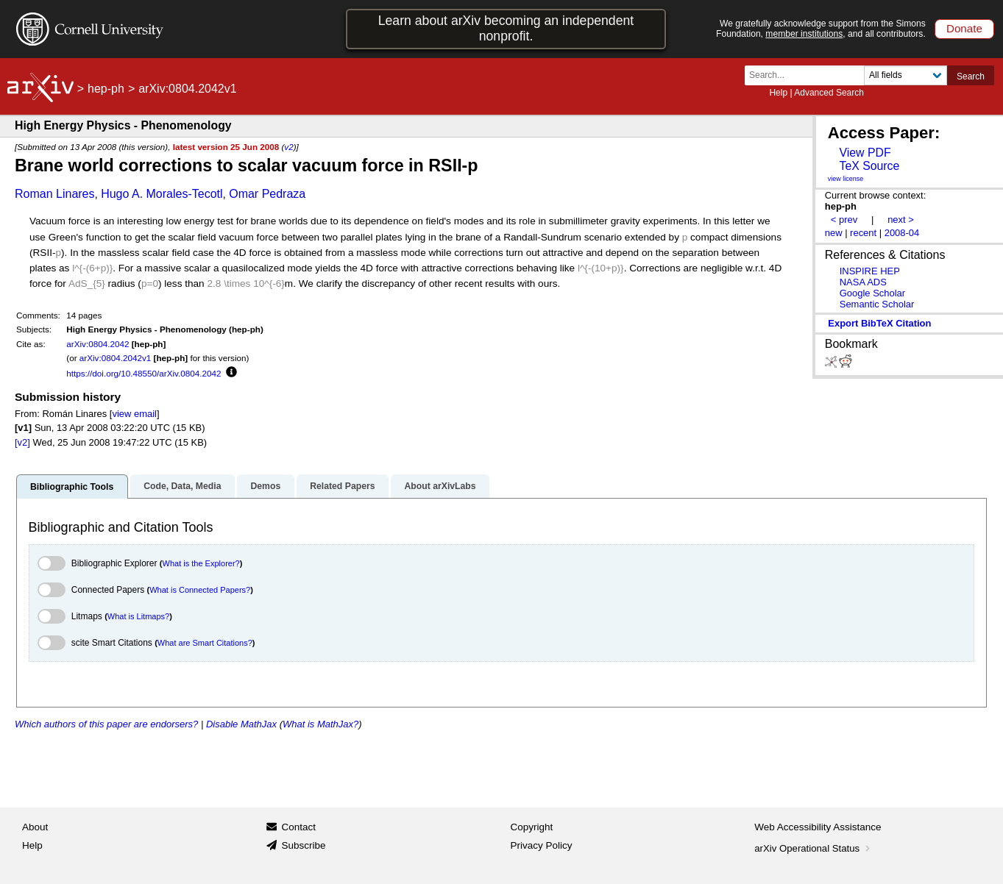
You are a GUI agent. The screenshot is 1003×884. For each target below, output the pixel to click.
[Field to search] (905, 75)
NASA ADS (863, 282)
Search (971, 76)
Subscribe (303, 845)
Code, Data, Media (182, 486)
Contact (298, 827)
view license (846, 178)
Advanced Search (829, 93)
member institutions (804, 34)
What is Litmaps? (138, 616)
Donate (964, 28)
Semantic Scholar (877, 304)
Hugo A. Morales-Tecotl (161, 194)
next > (900, 219)
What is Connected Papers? (199, 589)
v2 (288, 147)
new (834, 232)
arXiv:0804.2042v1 (115, 358)
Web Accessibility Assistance (817, 827)
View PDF (864, 152)
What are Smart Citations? (204, 642)
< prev (844, 219)
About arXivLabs (439, 486)
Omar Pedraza (267, 194)
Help (778, 93)
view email (134, 413)
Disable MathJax (241, 724)
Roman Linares (55, 194)
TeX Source (869, 166)
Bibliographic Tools (71, 487)
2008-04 (902, 232)
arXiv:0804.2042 (97, 344)
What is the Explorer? (201, 563)
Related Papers (342, 486)
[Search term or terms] (809, 75)
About (35, 827)
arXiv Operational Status (813, 848)
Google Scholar (872, 293)
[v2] (22, 442)
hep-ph (106, 88)
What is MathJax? (320, 724)
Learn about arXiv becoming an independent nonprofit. (506, 28)
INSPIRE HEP (870, 271)
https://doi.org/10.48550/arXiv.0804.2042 (143, 373)
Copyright (532, 827)
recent (863, 232)
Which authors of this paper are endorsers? (106, 724)
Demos (265, 486)
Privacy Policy (542, 845)
